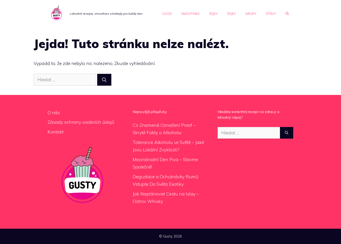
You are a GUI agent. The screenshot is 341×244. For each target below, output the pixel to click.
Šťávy (271, 14)
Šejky (213, 14)
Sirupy (251, 14)
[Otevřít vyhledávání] (287, 14)
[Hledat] (104, 80)
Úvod (167, 14)
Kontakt (56, 132)
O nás (54, 112)
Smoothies (190, 14)
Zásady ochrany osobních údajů (81, 122)
